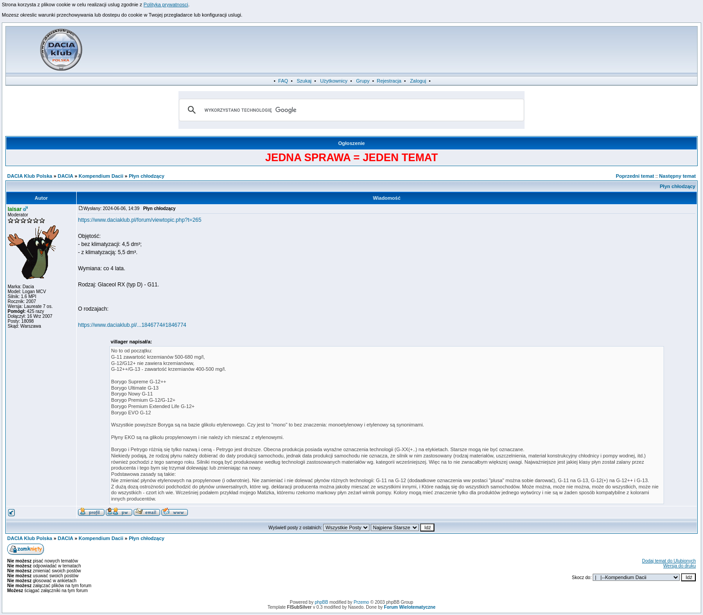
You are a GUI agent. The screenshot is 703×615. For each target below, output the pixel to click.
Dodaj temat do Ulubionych (669, 560)
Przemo (361, 602)
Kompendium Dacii (100, 176)
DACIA (65, 176)
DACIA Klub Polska (29, 176)
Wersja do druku (679, 565)
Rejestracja (389, 80)
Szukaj (304, 80)
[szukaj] (350, 110)
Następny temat (677, 176)
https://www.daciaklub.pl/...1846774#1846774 (132, 325)
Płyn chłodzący (146, 176)
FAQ (283, 80)
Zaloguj (418, 80)
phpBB (321, 602)
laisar (15, 209)
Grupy (362, 80)
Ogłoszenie (351, 143)
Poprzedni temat (635, 176)
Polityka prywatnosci (165, 4)
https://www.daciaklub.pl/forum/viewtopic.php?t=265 (139, 220)
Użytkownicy (333, 80)
